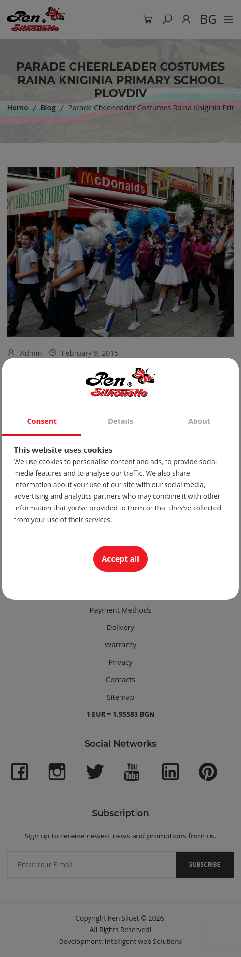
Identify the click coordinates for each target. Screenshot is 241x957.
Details (120, 421)
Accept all (120, 558)
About (199, 421)
